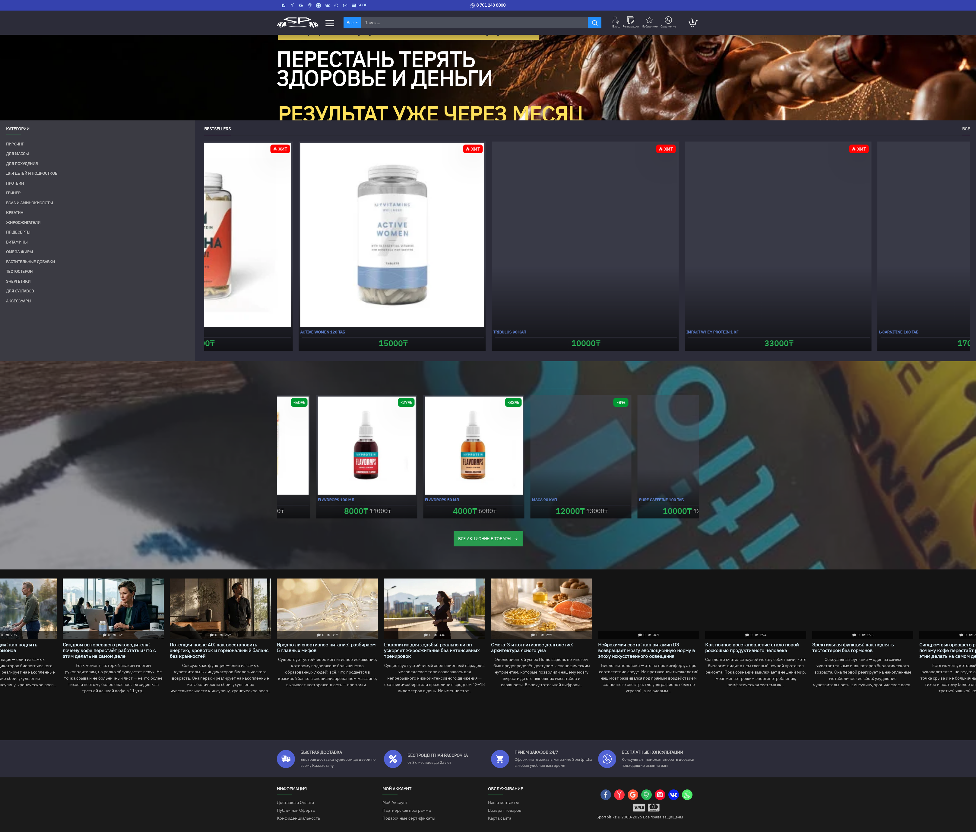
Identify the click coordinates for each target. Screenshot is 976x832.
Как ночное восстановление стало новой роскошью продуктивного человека (323, 647)
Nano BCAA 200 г (401, 500)
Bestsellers (217, 129)
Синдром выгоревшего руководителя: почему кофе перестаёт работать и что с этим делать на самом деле (537, 650)
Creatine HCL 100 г (610, 332)
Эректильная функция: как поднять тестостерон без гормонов (424, 647)
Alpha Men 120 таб (803, 332)
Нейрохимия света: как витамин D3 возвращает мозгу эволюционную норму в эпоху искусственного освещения (218, 650)
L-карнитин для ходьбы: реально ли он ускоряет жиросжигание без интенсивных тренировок (860, 650)
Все (966, 129)
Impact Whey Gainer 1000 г (305, 500)
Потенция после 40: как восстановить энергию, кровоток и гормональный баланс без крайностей (647, 650)
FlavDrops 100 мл (618, 500)
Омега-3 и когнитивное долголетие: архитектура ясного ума (104, 647)
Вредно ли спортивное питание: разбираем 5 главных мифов (754, 647)
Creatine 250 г (220, 332)
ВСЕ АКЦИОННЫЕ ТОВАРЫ (485, 538)
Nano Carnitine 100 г (514, 500)
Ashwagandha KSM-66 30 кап (428, 332)
